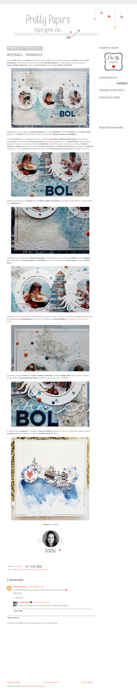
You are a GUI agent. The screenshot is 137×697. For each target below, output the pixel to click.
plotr (36, 569)
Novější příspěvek (14, 682)
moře (19, 569)
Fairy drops (19, 316)
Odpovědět (17, 593)
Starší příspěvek (87, 682)
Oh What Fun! (71, 319)
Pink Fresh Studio (28, 569)
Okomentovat (13, 618)
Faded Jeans (48, 141)
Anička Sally (24, 602)
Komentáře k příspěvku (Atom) (34, 686)
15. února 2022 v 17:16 (35, 587)
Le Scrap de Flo (63, 431)
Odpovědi (19, 598)
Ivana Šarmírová (20, 587)
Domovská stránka (51, 682)
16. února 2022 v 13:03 (41, 602)
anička (14, 569)
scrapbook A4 (43, 569)
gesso (71, 144)
